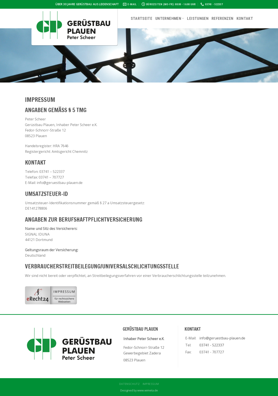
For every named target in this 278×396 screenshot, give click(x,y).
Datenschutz (129, 384)
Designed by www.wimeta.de (139, 390)
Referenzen (222, 18)
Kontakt (245, 18)
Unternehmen (169, 18)
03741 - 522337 (211, 345)
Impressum (151, 384)
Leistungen (197, 18)
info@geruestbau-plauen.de (222, 338)
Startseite (141, 18)
